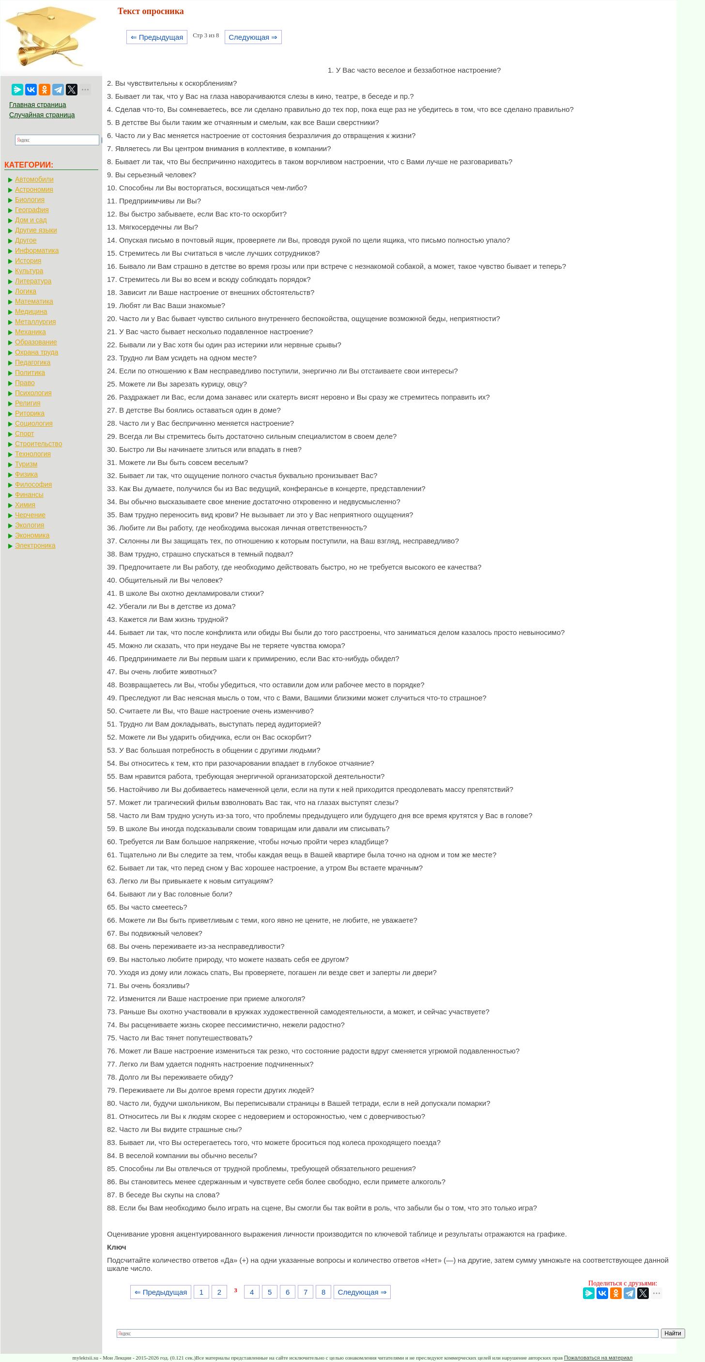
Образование (36, 342)
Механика (30, 332)
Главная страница (37, 104)
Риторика (30, 413)
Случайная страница (42, 115)
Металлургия (35, 321)
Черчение (30, 515)
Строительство (38, 444)
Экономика (32, 535)
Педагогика (32, 362)
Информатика (37, 250)
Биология (30, 199)
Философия (33, 484)
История (28, 260)
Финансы (29, 494)
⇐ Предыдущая (157, 37)
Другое (25, 240)
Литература (33, 281)
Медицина (31, 311)
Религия (28, 403)
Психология (33, 393)
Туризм (26, 464)
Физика (26, 474)
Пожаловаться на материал (598, 1358)
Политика (30, 372)
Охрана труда (36, 352)
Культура (29, 271)
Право (25, 383)
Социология (34, 423)
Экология (29, 525)
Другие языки (36, 230)
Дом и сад (31, 220)
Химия (25, 505)
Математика (34, 301)
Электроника (35, 545)
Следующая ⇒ (253, 37)
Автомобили (34, 179)
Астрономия (34, 189)
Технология (33, 454)
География (32, 210)
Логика (25, 291)
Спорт (24, 433)
